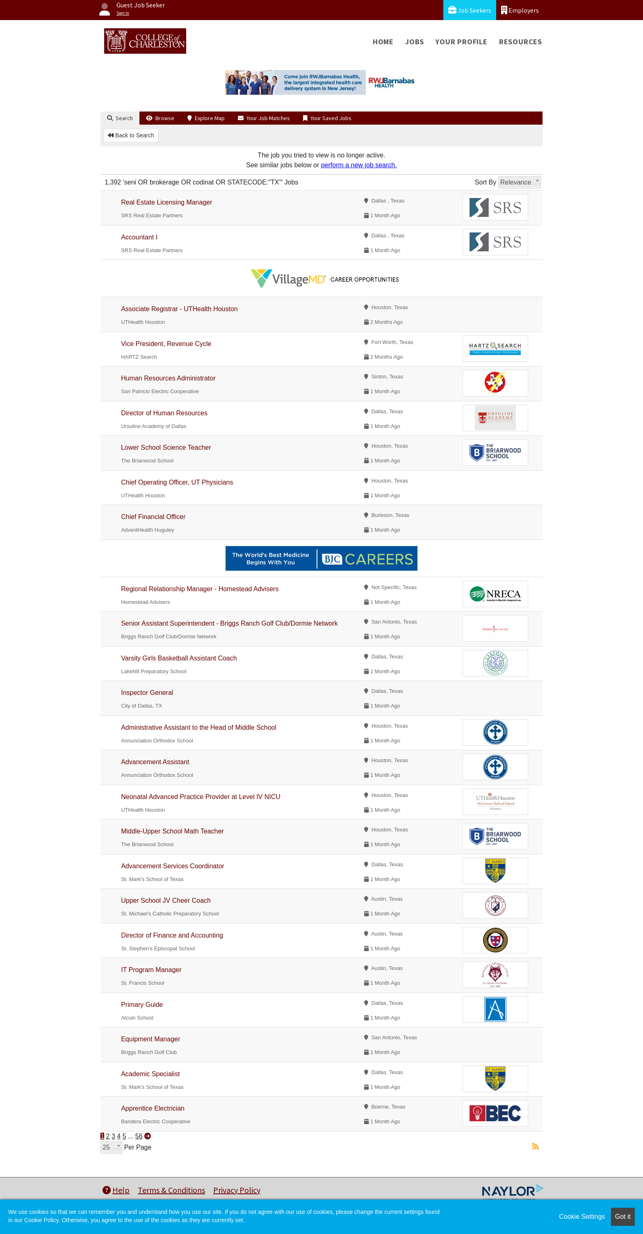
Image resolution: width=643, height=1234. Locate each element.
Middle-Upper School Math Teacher (172, 831)
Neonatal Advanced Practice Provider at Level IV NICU (200, 796)
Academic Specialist (150, 1073)
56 (139, 1136)
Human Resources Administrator (168, 378)
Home (383, 41)
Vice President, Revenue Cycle (166, 343)
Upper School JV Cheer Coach (166, 900)
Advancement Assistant (155, 761)
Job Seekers (469, 10)
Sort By (485, 182)
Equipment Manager (150, 1039)
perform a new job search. (359, 165)
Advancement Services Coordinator (172, 866)
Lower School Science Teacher (166, 447)
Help (116, 1190)
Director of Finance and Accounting (172, 935)
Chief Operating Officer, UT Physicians (177, 482)
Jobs (414, 41)
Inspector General (147, 692)
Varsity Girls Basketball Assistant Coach (179, 658)
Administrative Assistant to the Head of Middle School (198, 727)
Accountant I (139, 237)
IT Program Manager (151, 969)
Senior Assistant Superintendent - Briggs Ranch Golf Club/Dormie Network (229, 623)
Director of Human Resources (164, 413)
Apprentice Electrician (153, 1108)
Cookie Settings (582, 1216)
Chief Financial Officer (153, 516)
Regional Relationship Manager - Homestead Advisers (199, 588)
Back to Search (131, 135)
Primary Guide (142, 1004)
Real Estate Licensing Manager (166, 202)
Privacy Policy (236, 1190)
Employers (520, 10)
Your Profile (462, 41)
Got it (623, 1216)
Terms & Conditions (171, 1190)
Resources (520, 41)
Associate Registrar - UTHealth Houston (179, 308)
